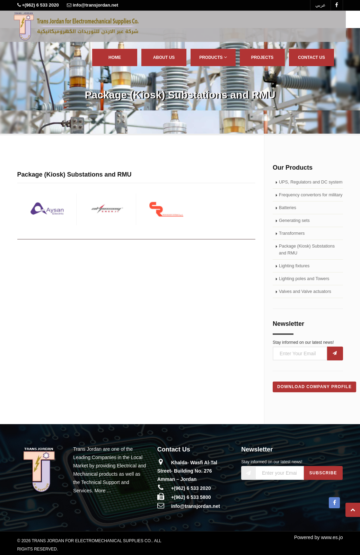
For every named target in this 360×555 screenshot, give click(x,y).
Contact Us (311, 57)
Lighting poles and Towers (304, 278)
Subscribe (323, 473)
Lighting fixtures (294, 265)
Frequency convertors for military (310, 195)
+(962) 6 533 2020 (191, 488)
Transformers (292, 233)
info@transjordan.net (195, 506)
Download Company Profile (314, 386)
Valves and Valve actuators (305, 291)
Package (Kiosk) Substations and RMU (307, 250)
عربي (320, 5)
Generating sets (294, 220)
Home (114, 57)
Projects (262, 57)
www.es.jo (332, 537)
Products (213, 57)
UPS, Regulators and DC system (310, 182)
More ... (103, 490)
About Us (164, 57)
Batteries (287, 207)
